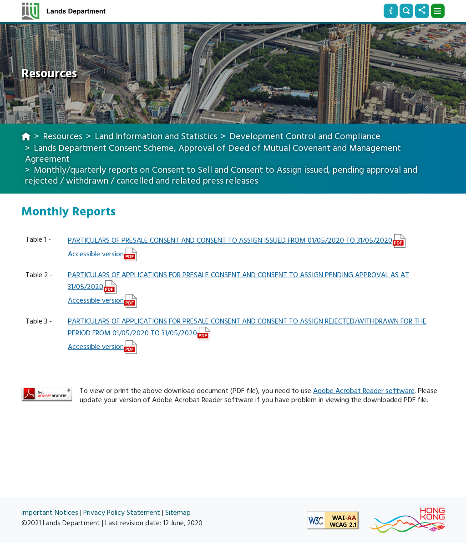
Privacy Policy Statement (121, 513)
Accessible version (96, 254)
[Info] (390, 11)
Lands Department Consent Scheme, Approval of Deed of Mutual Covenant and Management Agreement (213, 153)
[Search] (406, 11)
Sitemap (178, 513)
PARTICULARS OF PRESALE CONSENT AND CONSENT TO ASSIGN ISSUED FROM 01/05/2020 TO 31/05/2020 (230, 240)
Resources (62, 136)
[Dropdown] (438, 11)
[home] (25, 137)
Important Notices (49, 513)
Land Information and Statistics (156, 136)
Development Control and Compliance (304, 136)
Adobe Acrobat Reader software (364, 391)
